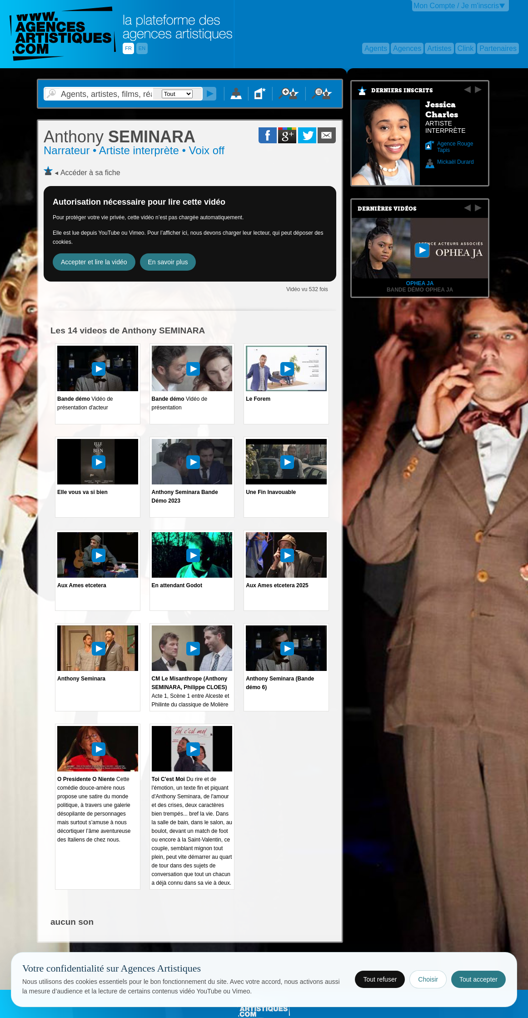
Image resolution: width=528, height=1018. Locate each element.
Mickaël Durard (455, 162)
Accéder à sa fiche (90, 172)
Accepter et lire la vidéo (94, 262)
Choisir (428, 979)
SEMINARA (119, 136)
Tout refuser (380, 979)
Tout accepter (478, 979)
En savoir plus (168, 262)
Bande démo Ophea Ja (420, 290)
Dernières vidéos (387, 209)
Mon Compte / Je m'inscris (456, 6)
